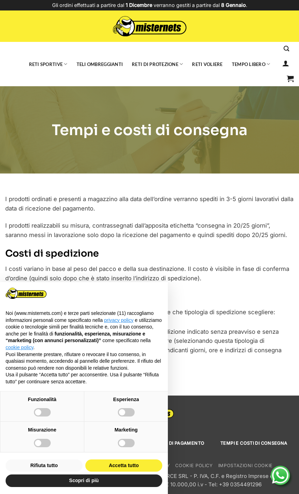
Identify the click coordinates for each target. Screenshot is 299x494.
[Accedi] (285, 63)
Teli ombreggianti (100, 64)
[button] (290, 78)
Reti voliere (207, 64)
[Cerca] (286, 49)
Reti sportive (48, 64)
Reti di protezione (157, 64)
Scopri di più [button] (84, 480)
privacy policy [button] (119, 320)
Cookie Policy (194, 465)
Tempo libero (251, 64)
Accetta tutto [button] (124, 465)
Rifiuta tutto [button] (44, 465)
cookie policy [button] (19, 347)
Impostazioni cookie (245, 465)
